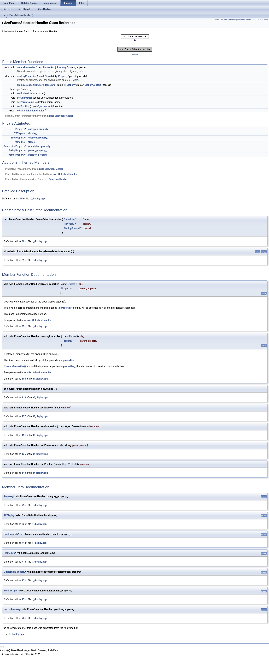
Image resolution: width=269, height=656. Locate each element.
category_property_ (38, 129)
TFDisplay (69, 85)
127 (24, 416)
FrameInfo (49, 85)
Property (61, 67)
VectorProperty (16, 154)
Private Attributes (244, 19)
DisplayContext (93, 85)
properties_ (66, 307)
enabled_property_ (38, 137)
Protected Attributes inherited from (35, 179)
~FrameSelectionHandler (30, 110)
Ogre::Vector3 (44, 106)
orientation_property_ (39, 146)
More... (83, 71)
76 (23, 618)
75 (23, 599)
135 (24, 454)
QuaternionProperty (14, 146)
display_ (32, 133)
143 (24, 472)
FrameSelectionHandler (20, 15)
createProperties (26, 67)
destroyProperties (27, 76)
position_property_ (38, 154)
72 (23, 524)
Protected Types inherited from (33, 169)
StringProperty (17, 150)
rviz (3, 15)
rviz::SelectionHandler (61, 115)
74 (23, 542)
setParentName (25, 102)
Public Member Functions (225, 19)
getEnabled (23, 89)
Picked (47, 67)
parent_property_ (37, 150)
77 (23, 580)
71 (23, 561)
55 (21, 198)
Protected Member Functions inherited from (40, 174)
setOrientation (25, 97)
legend (134, 54)
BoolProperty (17, 137)
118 (24, 397)
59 (23, 260)
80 (23, 241)
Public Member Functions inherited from (38, 115)
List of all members (260, 19)
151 (24, 435)
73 (23, 505)
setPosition (23, 106)
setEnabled (23, 93)
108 (24, 378)
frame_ (32, 142)
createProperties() (16, 366)
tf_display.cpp (37, 198)
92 (23, 326)
